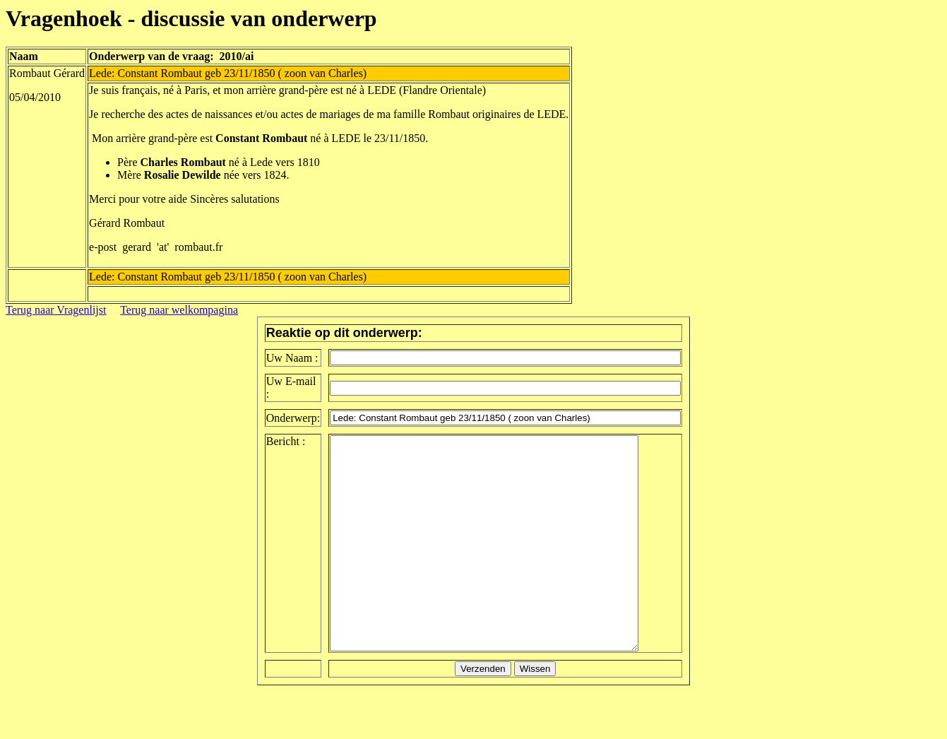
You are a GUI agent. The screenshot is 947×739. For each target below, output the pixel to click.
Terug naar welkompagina (179, 310)
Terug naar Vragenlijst (56, 310)
